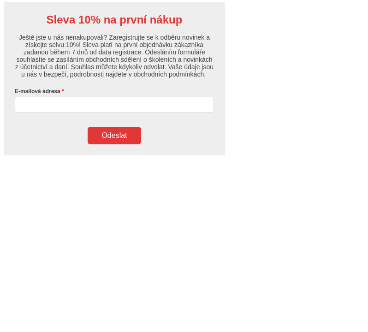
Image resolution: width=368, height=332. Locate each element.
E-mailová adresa (37, 91)
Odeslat (114, 135)
